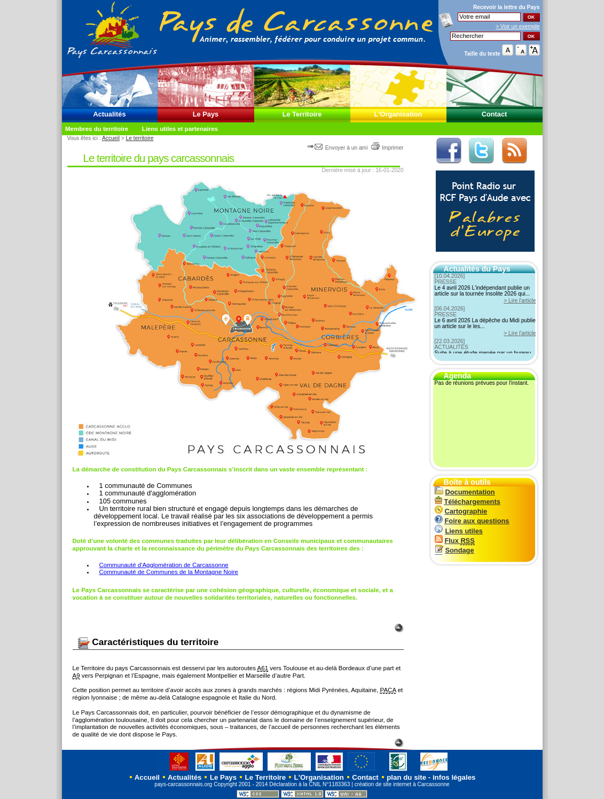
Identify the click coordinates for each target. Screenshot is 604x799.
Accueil (111, 138)
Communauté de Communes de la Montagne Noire (169, 572)
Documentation (465, 492)
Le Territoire (302, 114)
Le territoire (140, 138)
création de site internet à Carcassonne (402, 784)
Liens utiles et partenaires (180, 129)
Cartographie (461, 511)
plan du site (406, 777)
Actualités (109, 114)
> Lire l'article (520, 301)
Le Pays (205, 114)
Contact (494, 114)
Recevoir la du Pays (506, 7)
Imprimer (387, 148)
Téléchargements (467, 502)
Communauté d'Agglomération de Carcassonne (164, 565)
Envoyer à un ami (338, 148)
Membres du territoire (96, 129)
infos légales (454, 777)
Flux (455, 541)
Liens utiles (459, 531)
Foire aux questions (472, 521)
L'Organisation (398, 114)
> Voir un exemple (517, 26)
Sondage (454, 550)
